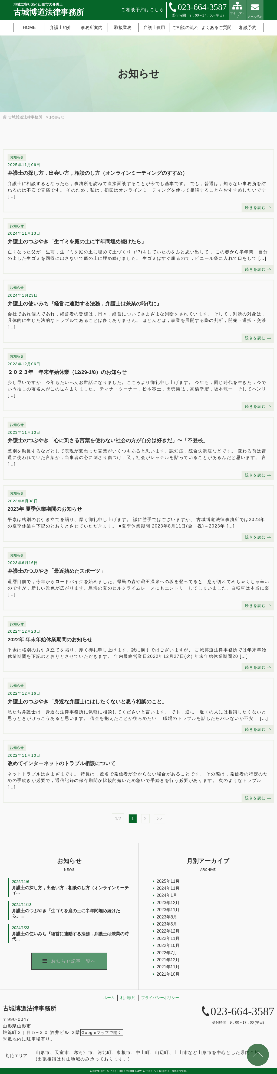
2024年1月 (167, 895)
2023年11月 (168, 909)
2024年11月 (168, 888)
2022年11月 (168, 938)
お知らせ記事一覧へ (73, 961)
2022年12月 (168, 931)
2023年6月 (167, 924)
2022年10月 (168, 945)
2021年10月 (168, 974)
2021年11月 (168, 967)
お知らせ (17, 157)
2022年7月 (167, 952)
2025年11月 (168, 881)
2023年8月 (167, 917)
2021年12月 (168, 959)
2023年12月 (168, 902)
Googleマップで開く (101, 1032)
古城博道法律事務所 (29, 1008)
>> (159, 818)
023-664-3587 (202, 7)
